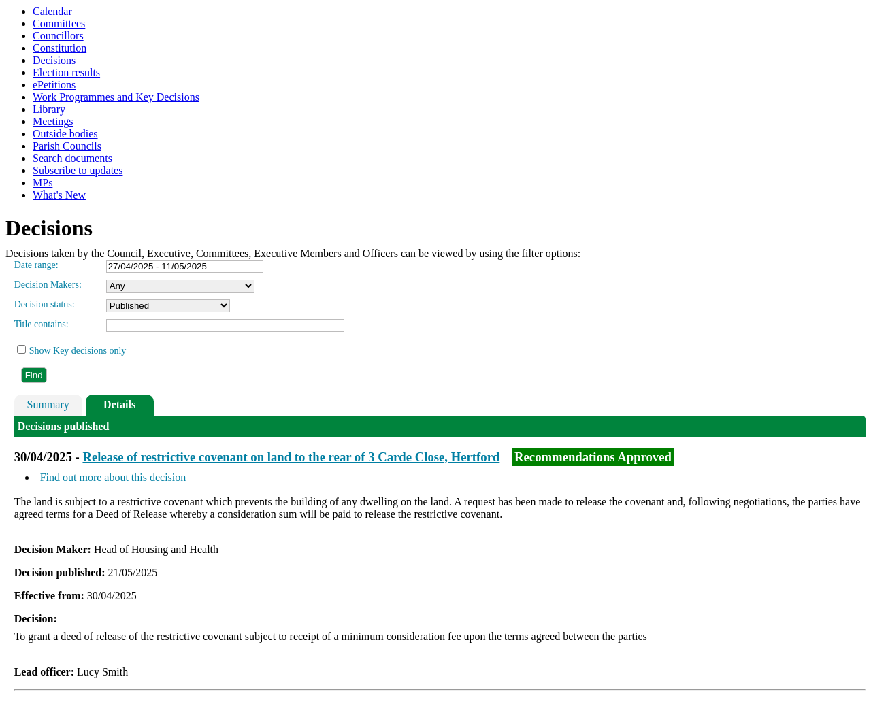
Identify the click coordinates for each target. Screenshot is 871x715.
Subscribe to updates (77, 170)
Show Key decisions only (78, 351)
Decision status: (44, 304)
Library (49, 109)
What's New (59, 195)
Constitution (59, 48)
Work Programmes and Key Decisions (116, 97)
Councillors (58, 35)
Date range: (36, 265)
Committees (59, 23)
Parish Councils (67, 146)
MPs (42, 182)
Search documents (72, 158)
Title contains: (41, 324)
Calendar (52, 11)
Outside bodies (65, 133)
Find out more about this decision (113, 477)
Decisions (54, 60)
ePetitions (54, 84)
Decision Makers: (48, 285)
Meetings (53, 121)
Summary (48, 404)
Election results (66, 72)
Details (119, 404)
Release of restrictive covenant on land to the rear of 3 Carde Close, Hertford (290, 457)
